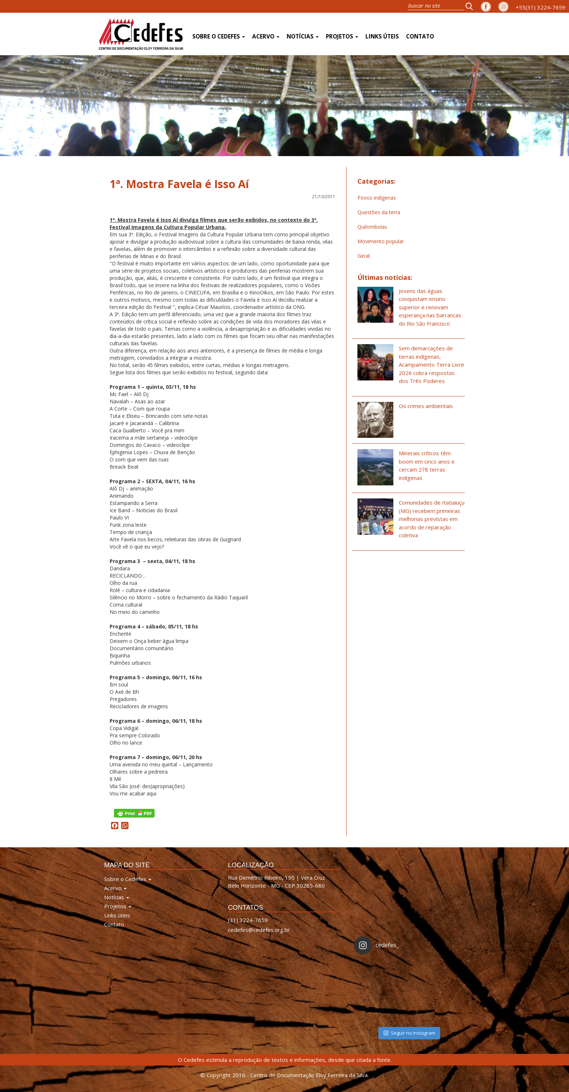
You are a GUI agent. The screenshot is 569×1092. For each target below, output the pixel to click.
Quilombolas (372, 226)
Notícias (303, 36)
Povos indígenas (376, 197)
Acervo (265, 36)
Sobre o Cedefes (218, 36)
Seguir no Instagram (409, 1033)
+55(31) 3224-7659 (540, 7)
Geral (363, 255)
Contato (420, 36)
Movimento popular (380, 241)
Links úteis (382, 36)
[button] (471, 6)
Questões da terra (378, 212)
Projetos (342, 36)
